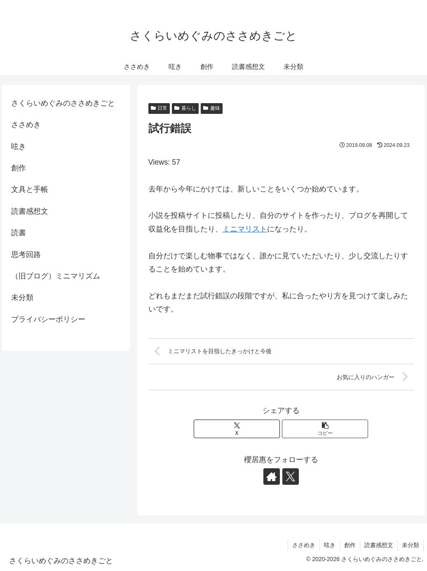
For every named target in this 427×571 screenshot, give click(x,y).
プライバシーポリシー (48, 319)
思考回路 (26, 254)
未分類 (22, 297)
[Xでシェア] (237, 429)
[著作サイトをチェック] (271, 476)
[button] (325, 429)
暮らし (185, 108)
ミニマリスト (245, 229)
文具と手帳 (29, 189)
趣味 (211, 108)
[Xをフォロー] (290, 476)
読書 (18, 233)
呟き (18, 146)
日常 (159, 108)
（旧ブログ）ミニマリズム (55, 276)
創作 (18, 168)
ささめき (26, 124)
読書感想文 (29, 211)
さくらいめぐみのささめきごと (63, 103)
